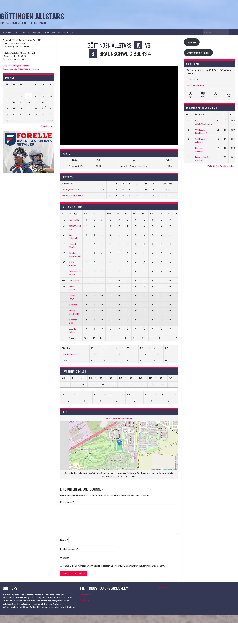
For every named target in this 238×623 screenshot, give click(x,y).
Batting (73, 213)
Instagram (85, 594)
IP (92, 348)
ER (128, 348)
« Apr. (7, 120)
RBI (109, 213)
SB (143, 213)
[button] (119, 443)
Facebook (84, 600)
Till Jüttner (74, 280)
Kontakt (191, 42)
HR (134, 213)
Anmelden (162, 587)
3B (126, 213)
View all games (47, 126)
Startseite (8, 32)
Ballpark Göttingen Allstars (16, 65)
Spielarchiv (37, 32)
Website (64, 557)
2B (117, 213)
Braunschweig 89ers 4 (72, 195)
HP (160, 213)
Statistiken (50, 32)
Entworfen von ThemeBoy (226, 617)
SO (170, 378)
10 (50, 96)
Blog (18, 32)
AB (85, 213)
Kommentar (67, 501)
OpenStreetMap (167, 469)
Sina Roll (73, 304)
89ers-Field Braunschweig (119, 418)
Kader (26, 32)
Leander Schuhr (69, 354)
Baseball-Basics (65, 32)
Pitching (66, 348)
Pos (188, 114)
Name (64, 539)
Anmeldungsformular (198, 52)
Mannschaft (201, 114)
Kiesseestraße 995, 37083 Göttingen (21, 68)
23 (43, 108)
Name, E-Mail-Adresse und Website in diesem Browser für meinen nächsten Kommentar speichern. (114, 565)
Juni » (50, 120)
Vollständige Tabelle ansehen (221, 166)
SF (169, 213)
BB (151, 213)
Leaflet (153, 469)
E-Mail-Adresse (69, 548)
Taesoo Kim (74, 219)
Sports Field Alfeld (195, 85)
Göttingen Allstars (32, 16)
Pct (232, 114)
